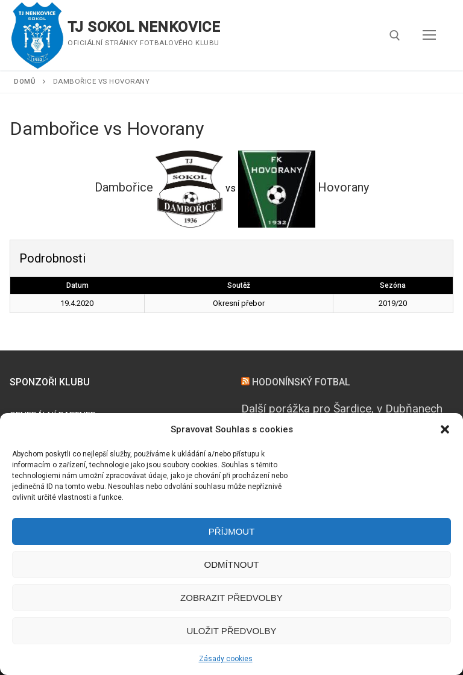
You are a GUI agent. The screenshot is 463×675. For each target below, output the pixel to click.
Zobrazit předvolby (231, 598)
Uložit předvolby (232, 631)
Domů (25, 81)
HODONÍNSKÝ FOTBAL (301, 382)
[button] (445, 429)
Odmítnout (231, 564)
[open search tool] (394, 35)
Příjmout (232, 531)
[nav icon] (429, 35)
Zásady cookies (226, 659)
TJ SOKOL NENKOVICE (144, 27)
